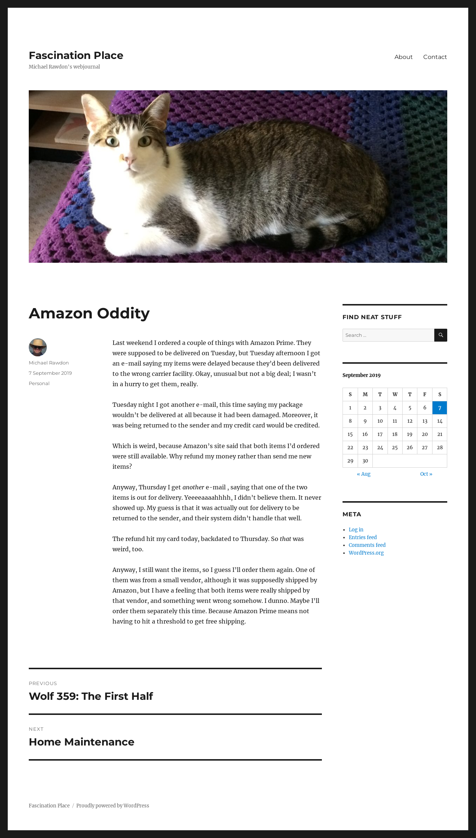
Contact (435, 56)
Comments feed (367, 545)
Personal (39, 383)
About (404, 56)
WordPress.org (366, 553)
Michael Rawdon (49, 363)
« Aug (364, 474)
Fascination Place (76, 55)
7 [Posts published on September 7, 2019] (439, 408)
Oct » (426, 474)
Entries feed (363, 537)
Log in (356, 530)
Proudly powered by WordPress (112, 806)
